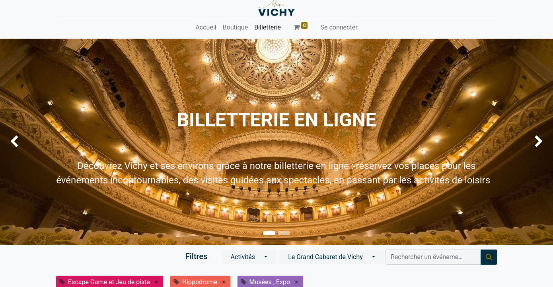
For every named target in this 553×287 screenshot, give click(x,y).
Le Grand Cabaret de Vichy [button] (326, 257)
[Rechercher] (489, 257)
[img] (22, 142)
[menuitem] (205, 27)
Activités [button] (243, 257)
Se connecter (338, 27)
